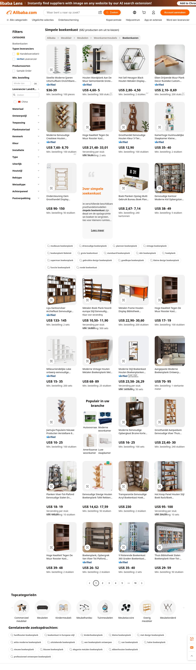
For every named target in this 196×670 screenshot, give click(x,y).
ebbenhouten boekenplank (123, 649)
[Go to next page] (142, 583)
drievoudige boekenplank (93, 246)
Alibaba (51, 37)
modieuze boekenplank (60, 246)
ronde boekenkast (86, 267)
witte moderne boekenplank (26, 642)
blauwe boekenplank (51, 649)
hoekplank (168, 253)
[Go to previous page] (89, 583)
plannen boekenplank (125, 246)
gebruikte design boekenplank (95, 260)
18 (135, 583)
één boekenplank (146, 253)
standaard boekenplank (117, 253)
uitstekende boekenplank (61, 642)
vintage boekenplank (155, 246)
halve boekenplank (154, 642)
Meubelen (82, 37)
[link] (192, 639)
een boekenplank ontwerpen (96, 642)
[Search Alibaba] (71, 12)
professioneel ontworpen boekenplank (31, 656)
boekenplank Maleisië (59, 253)
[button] (100, 12)
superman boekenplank (60, 260)
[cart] (144, 12)
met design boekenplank (150, 635)
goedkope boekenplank (131, 260)
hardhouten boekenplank (24, 635)
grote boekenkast (88, 253)
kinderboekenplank (92, 635)
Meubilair (66, 37)
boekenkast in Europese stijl (59, 635)
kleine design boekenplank (164, 260)
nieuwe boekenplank (22, 649)
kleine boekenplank (120, 635)
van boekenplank (128, 642)
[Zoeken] (112, 12)
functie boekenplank (58, 267)
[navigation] (24, 306)
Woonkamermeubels (105, 37)
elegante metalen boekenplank (86, 649)
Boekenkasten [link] (130, 37)
